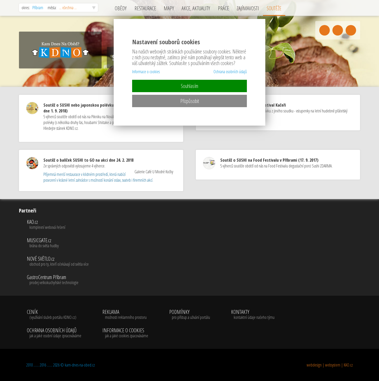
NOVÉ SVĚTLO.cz (58, 261)
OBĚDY (121, 8)
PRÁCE (223, 8)
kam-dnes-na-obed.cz (80, 365)
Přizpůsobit (189, 101)
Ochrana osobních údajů (230, 72)
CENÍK (54, 314)
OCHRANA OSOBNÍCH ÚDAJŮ (54, 333)
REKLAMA (125, 314)
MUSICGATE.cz (58, 243)
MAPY (169, 8)
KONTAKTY (253, 314)
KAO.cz (58, 224)
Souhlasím (189, 86)
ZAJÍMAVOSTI (248, 8)
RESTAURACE (145, 8)
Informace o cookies (146, 72)
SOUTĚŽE (274, 8)
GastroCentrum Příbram (58, 280)
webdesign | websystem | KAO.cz (330, 365)
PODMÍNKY (189, 314)
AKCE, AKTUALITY (196, 8)
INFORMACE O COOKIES (125, 333)
